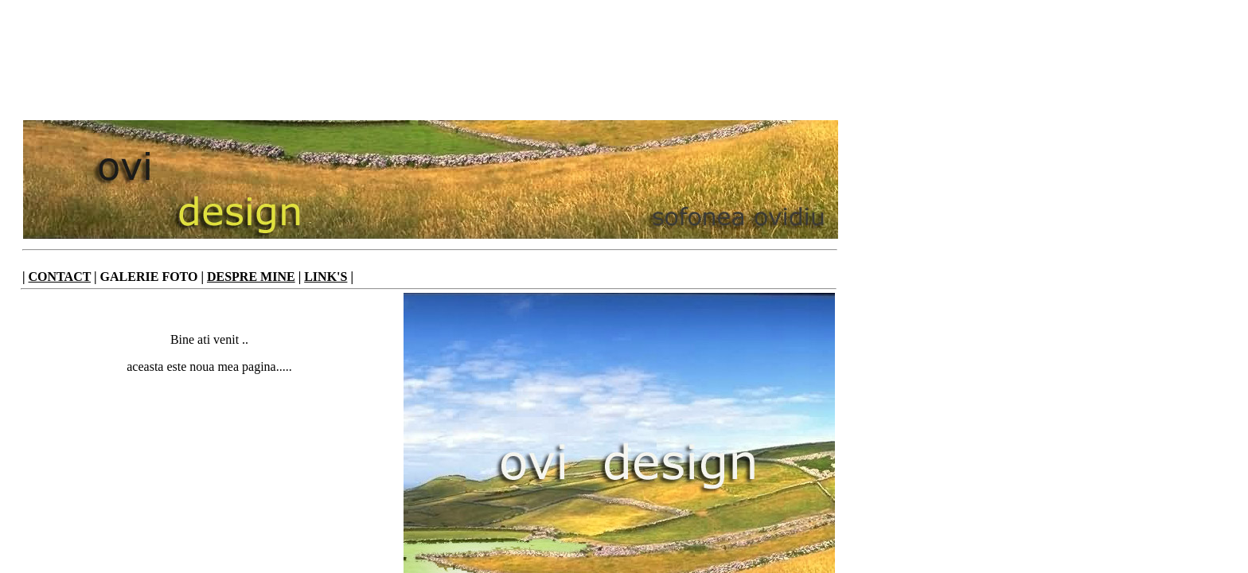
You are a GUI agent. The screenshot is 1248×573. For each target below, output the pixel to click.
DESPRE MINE (251, 276)
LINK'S (325, 276)
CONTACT (60, 276)
